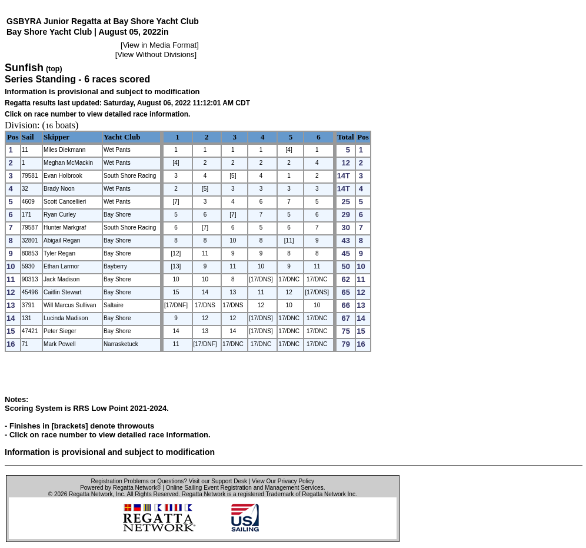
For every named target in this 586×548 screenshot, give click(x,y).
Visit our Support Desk (218, 481)
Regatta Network (90, 494)
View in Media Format (160, 45)
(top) (54, 69)
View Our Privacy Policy (283, 481)
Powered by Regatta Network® (120, 487)
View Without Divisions (155, 54)
